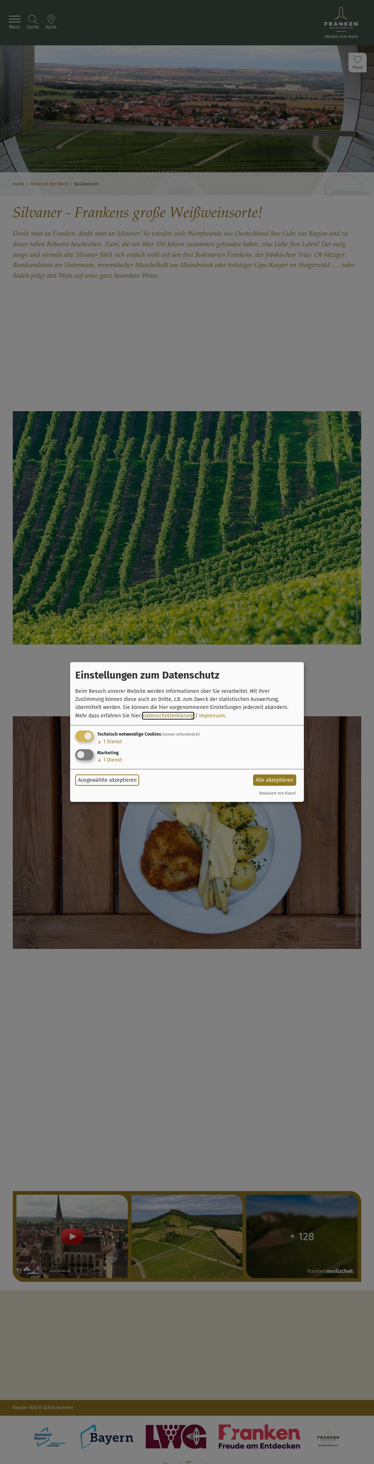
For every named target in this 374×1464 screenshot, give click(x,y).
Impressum (212, 716)
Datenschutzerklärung (168, 716)
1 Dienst (109, 742)
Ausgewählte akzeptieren (107, 780)
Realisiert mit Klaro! (277, 793)
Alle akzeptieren (274, 780)
